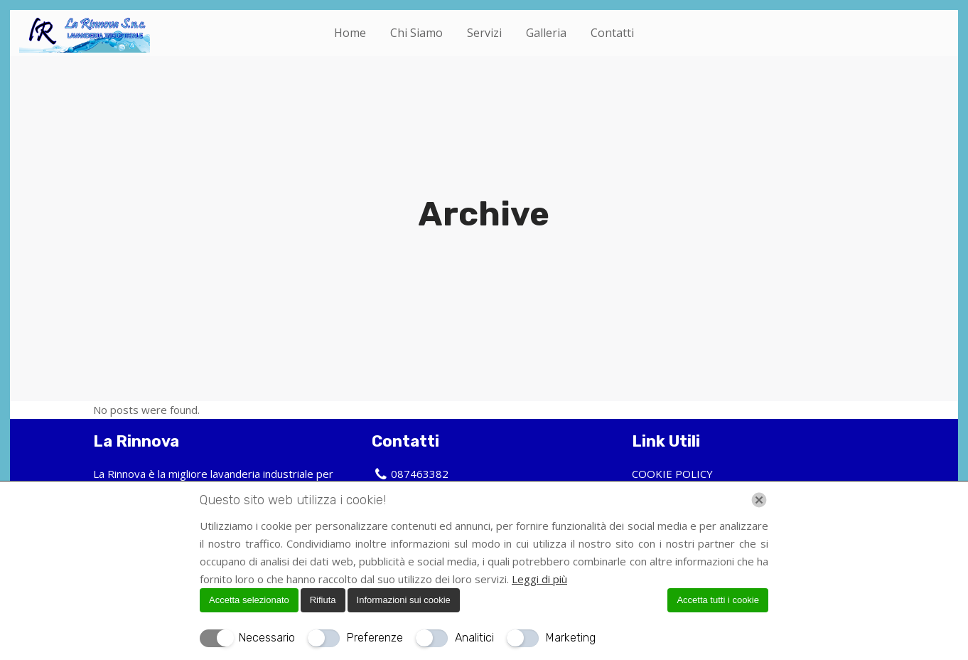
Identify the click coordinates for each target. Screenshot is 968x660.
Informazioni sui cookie (404, 600)
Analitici (474, 637)
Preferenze (375, 637)
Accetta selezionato (249, 600)
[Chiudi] (759, 500)
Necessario (267, 637)
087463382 (419, 474)
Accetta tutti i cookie (718, 600)
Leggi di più (539, 579)
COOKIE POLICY (672, 474)
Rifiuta (323, 600)
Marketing (571, 637)
